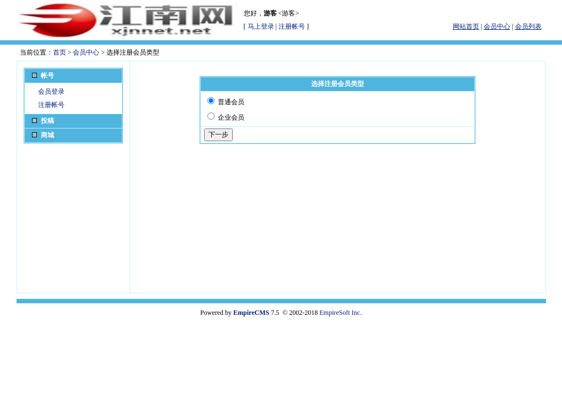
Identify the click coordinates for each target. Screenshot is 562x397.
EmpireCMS (251, 312)
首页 (59, 52)
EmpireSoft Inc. (340, 312)
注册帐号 (292, 26)
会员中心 (86, 52)
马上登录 (261, 26)
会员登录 (51, 91)
